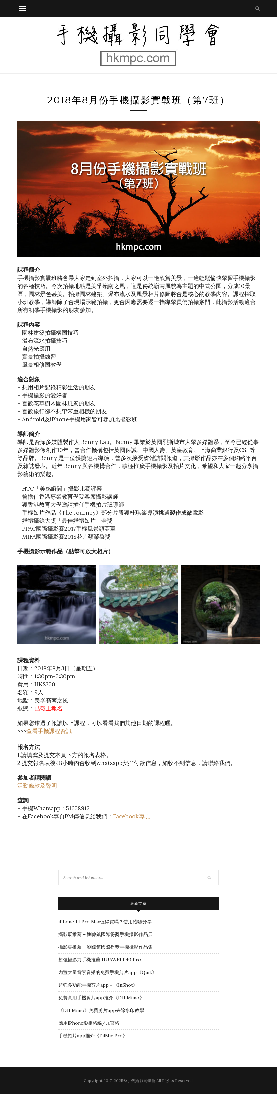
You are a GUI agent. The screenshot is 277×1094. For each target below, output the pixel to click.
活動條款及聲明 (37, 785)
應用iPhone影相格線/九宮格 (88, 1023)
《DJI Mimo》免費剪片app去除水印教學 (101, 1010)
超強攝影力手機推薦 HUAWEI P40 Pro (99, 960)
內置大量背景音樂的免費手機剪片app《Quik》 (107, 972)
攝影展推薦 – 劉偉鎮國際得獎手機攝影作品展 (105, 934)
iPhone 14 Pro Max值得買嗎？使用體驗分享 (105, 922)
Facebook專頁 (131, 816)
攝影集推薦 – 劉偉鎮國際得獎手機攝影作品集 (105, 947)
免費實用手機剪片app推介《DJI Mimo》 (101, 998)
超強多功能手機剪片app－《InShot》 (98, 985)
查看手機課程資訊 (49, 731)
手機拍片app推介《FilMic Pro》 (92, 1036)
